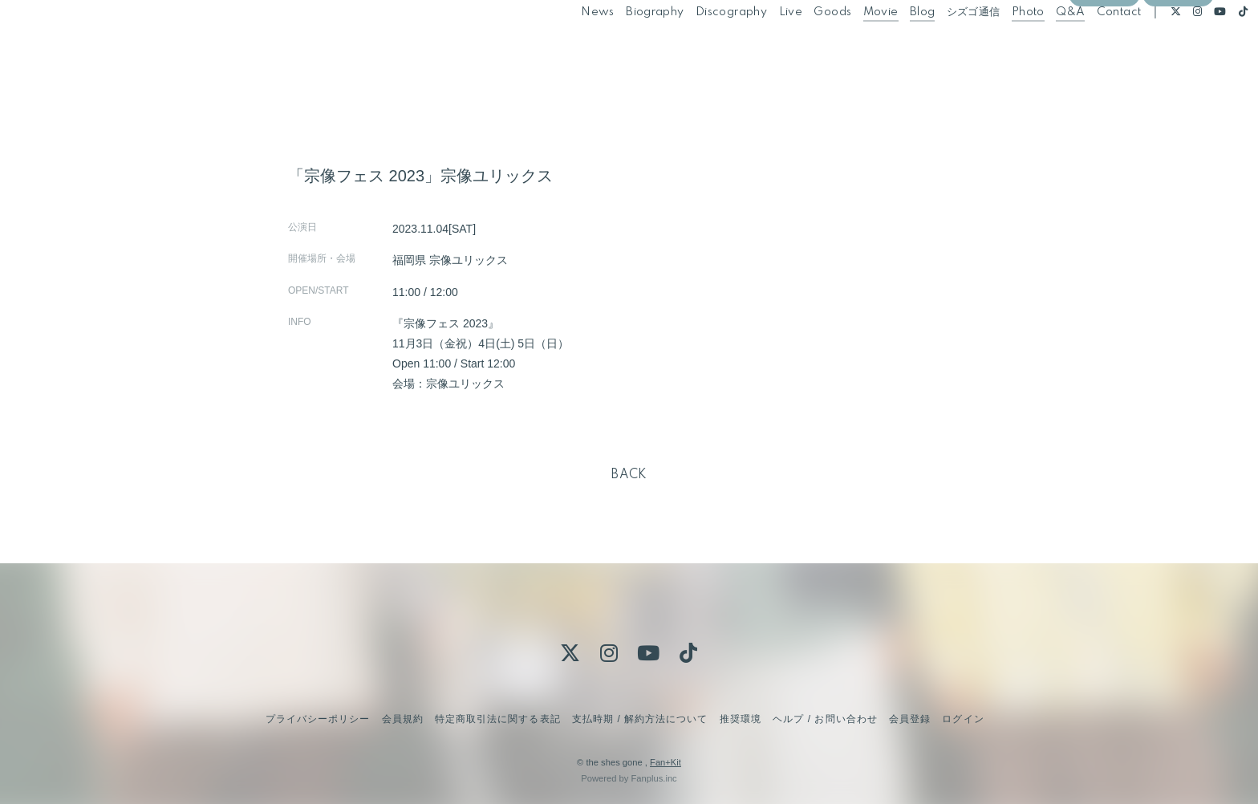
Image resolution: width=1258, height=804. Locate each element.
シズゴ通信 (937, 46)
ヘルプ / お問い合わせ (825, 719)
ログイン (1178, 74)
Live (754, 46)
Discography (695, 46)
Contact (1082, 46)
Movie (844, 46)
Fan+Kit (665, 762)
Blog (886, 46)
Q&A (1034, 46)
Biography (619, 46)
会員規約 (403, 719)
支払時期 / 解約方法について (640, 719)
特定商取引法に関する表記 (497, 719)
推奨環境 (740, 719)
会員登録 (1104, 74)
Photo (992, 46)
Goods (796, 46)
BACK (629, 475)
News (561, 46)
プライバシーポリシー (318, 719)
